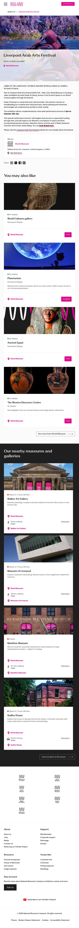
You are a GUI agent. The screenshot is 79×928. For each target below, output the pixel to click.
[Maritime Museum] (57, 788)
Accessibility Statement (60, 920)
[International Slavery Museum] (22, 788)
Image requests (10, 869)
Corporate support (47, 837)
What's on (11, 12)
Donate (43, 844)
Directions (65, 522)
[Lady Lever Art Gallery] (22, 810)
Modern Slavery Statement (29, 920)
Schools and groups (12, 860)
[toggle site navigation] (5, 4)
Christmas (44, 863)
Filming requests (47, 866)
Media (6, 841)
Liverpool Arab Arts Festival (28, 130)
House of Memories (12, 863)
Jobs (6, 837)
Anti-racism (8, 866)
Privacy (14, 920)
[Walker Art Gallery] (22, 799)
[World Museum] (57, 778)
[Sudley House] (57, 799)
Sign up (10, 887)
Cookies (45, 920)
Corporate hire (46, 860)
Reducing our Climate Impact (16, 847)
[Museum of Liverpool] (22, 778)
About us (7, 834)
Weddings (44, 869)
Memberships (45, 834)
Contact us (8, 844)
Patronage (44, 841)
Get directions (16, 153)
